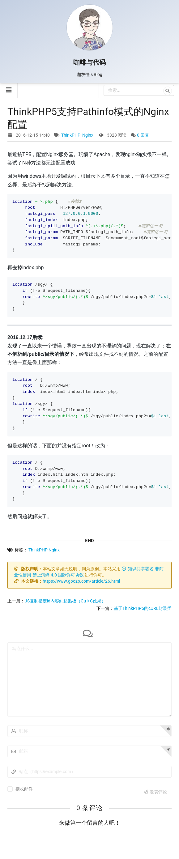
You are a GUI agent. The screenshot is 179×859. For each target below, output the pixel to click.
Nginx (87, 135)
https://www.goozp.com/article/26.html (81, 581)
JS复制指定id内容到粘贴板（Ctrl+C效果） (65, 600)
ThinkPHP (70, 135)
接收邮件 (24, 788)
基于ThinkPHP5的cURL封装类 (143, 608)
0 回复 (143, 135)
